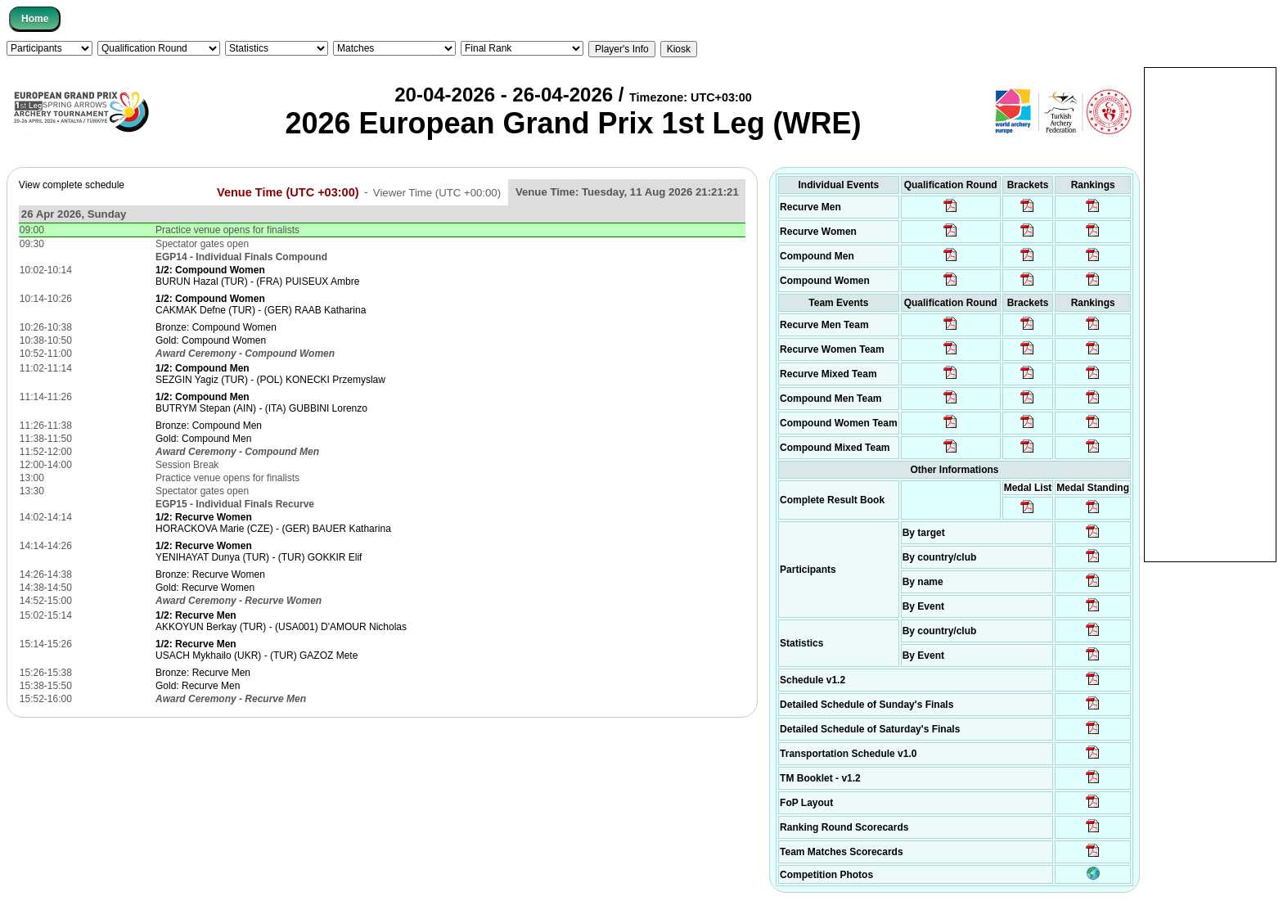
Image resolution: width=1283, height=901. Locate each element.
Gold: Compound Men (203, 438)
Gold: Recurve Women (204, 587)
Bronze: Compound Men (208, 425)
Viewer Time (437, 192)
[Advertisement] (1210, 313)
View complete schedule (71, 185)
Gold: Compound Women (210, 340)
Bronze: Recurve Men (202, 672)
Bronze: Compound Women (216, 327)
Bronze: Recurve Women (210, 574)
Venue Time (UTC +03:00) (288, 191)
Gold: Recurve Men (197, 686)
